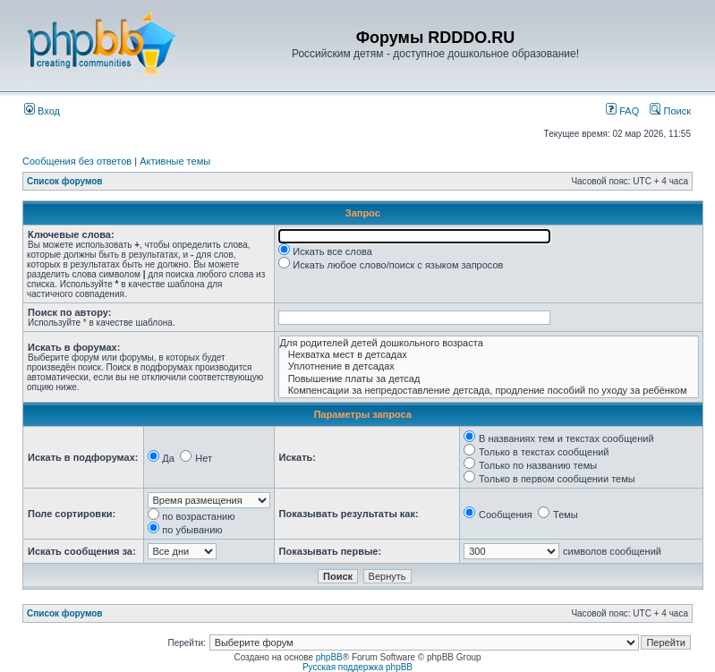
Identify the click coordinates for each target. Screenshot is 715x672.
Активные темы (175, 161)
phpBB (329, 657)
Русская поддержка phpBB (357, 667)
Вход (42, 111)
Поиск (670, 111)
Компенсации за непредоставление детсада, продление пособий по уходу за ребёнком (488, 390)
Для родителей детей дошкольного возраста (488, 343)
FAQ (622, 111)
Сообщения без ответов (77, 161)
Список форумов (65, 181)
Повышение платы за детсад (488, 379)
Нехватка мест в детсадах (488, 355)
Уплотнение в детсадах (488, 366)
